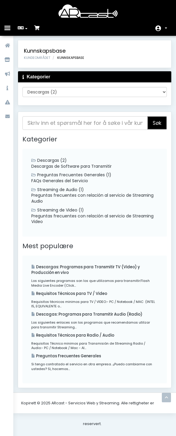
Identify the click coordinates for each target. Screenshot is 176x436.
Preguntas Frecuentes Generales (69, 358)
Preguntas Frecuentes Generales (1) (73, 175)
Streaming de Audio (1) (59, 190)
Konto (166, 28)
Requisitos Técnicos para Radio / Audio (76, 337)
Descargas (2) (50, 161)
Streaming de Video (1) (59, 211)
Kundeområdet (38, 58)
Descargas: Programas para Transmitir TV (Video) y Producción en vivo (89, 271)
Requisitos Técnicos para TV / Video (73, 295)
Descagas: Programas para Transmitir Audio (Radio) (91, 316)
